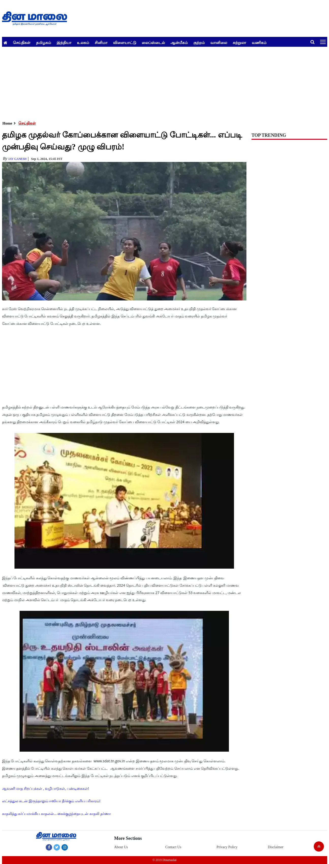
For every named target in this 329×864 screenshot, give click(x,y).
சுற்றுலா (239, 42)
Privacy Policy (226, 847)
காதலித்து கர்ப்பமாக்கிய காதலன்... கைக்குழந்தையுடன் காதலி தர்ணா (56, 813)
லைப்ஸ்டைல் (153, 42)
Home (7, 123)
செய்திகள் (21, 42)
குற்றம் (199, 42)
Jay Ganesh (17, 159)
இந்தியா (64, 42)
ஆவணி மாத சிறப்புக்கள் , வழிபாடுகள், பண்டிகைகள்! (45, 788)
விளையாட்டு (124, 42)
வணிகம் (259, 42)
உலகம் (83, 42)
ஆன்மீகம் (179, 42)
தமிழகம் (43, 42)
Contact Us (173, 847)
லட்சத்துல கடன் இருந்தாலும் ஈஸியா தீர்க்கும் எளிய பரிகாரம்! (51, 800)
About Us (121, 847)
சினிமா (101, 42)
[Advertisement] (154, 82)
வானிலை (218, 42)
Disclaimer (275, 847)
